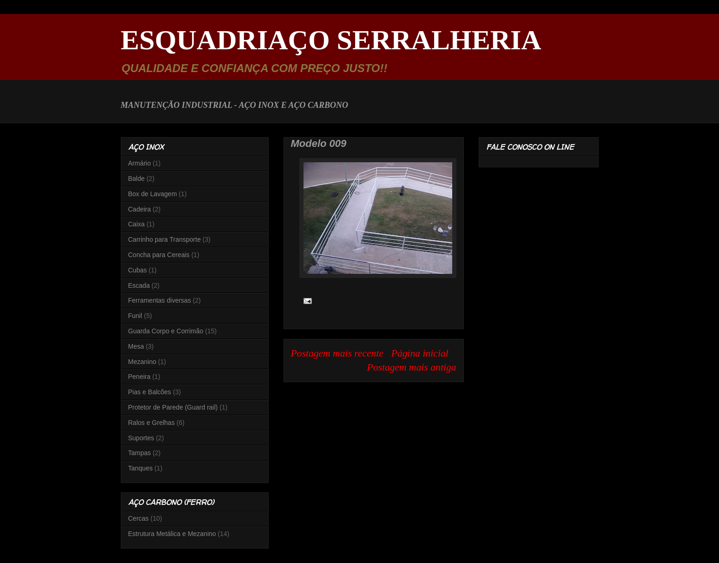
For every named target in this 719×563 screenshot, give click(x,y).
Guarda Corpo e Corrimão (166, 331)
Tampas (139, 453)
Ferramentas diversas (159, 300)
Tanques (140, 468)
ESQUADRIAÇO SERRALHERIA (331, 40)
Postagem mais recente (337, 353)
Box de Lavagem (152, 194)
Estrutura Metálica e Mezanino (172, 533)
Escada (139, 285)
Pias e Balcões (150, 392)
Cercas (138, 518)
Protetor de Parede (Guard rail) (173, 407)
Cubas (137, 270)
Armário (139, 163)
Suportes (141, 438)
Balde (136, 178)
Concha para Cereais (159, 254)
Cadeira (139, 209)
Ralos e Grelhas (151, 422)
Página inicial (420, 353)
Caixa (136, 224)
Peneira (139, 376)
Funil (135, 315)
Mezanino (142, 361)
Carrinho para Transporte (164, 239)
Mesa (136, 346)
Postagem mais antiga (411, 367)
